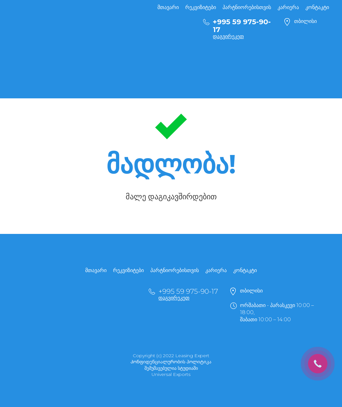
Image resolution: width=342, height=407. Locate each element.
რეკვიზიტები (201, 7)
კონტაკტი (317, 7)
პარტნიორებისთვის (246, 7)
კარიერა (216, 270)
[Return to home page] (62, 51)
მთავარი (168, 7)
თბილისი (305, 21)
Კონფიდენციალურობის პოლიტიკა (171, 362)
